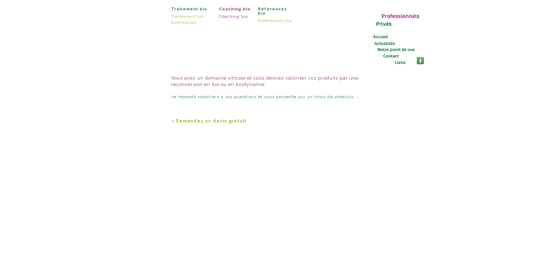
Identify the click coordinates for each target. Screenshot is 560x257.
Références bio (275, 20)
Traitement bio (187, 16)
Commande (183, 22)
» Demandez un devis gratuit (209, 121)
